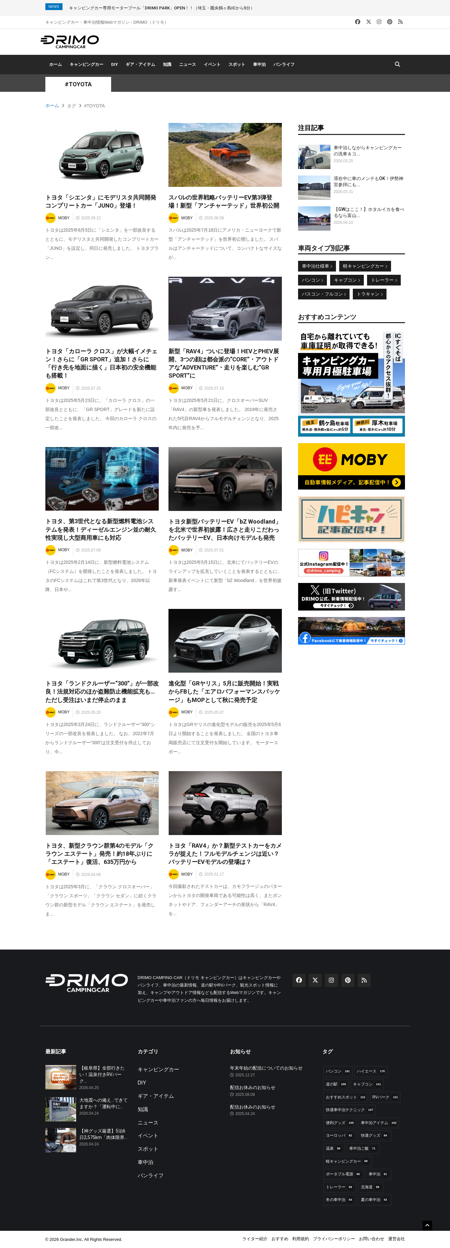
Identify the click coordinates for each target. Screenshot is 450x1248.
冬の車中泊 (340, 1200)
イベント (212, 64)
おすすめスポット (345, 1097)
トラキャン (370, 294)
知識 (167, 64)
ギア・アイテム (140, 64)
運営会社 (396, 1238)
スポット (236, 64)
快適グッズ (375, 1136)
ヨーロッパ (340, 1136)
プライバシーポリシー (334, 1238)
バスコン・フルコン (324, 294)
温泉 (334, 1148)
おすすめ (279, 1238)
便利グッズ (340, 1123)
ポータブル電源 (344, 1174)
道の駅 (336, 1084)
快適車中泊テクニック (349, 1110)
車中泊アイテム (379, 1123)
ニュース (187, 64)
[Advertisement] (351, 691)
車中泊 (259, 64)
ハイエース (371, 1071)
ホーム (55, 64)
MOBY (57, 218)
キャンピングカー (86, 64)
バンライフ (283, 64)
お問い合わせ (371, 1238)
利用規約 (300, 1238)
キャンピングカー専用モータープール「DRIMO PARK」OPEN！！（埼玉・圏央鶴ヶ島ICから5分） (162, 8)
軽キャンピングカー (365, 266)
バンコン (312, 280)
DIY (114, 64)
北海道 (371, 1187)
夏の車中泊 (375, 1200)
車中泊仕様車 (317, 266)
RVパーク (385, 1097)
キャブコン (347, 280)
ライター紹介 (255, 1238)
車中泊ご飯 (363, 1148)
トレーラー (384, 280)
